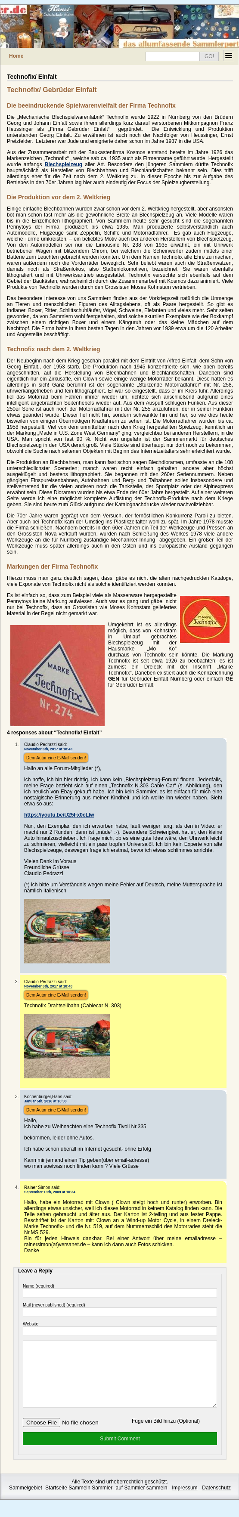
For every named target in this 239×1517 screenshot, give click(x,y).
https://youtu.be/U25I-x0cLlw (59, 815)
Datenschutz (216, 1501)
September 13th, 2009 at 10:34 (49, 1192)
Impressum (184, 1501)
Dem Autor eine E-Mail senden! (56, 757)
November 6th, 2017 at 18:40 (48, 986)
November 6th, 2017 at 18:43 (48, 749)
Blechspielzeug (63, 164)
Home (16, 56)
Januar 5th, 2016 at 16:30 (45, 1101)
